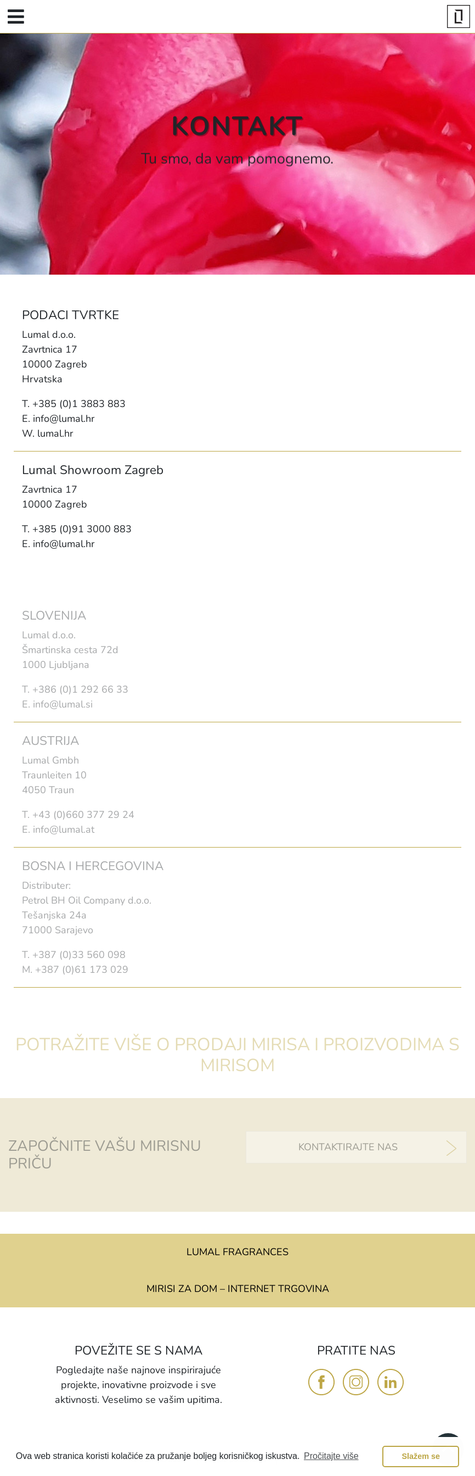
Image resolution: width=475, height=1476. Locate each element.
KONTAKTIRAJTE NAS (348, 1147)
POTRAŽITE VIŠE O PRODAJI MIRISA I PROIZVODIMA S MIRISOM (237, 1055)
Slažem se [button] (421, 1456)
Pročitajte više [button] (331, 1456)
